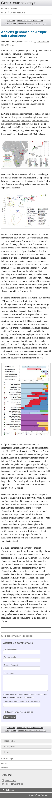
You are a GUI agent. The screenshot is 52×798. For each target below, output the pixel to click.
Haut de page (7, 759)
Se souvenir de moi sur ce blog (19, 712)
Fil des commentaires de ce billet (18, 636)
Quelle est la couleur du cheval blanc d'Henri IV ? (22, 702)
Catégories (9, 746)
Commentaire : (9, 673)
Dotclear (44, 795)
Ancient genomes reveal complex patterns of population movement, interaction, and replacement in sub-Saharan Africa (25, 120)
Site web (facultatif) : (11, 665)
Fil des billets (10, 780)
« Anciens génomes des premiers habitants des (25, 21)
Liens (7, 752)
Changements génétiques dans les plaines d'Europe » (25, 23)
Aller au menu (9, 8)
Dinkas (4, 344)
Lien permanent (43, 42)
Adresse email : (10, 657)
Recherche (9, 741)
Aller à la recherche (13, 13)
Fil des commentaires (14, 784)
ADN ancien (9, 45)
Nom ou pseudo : (10, 649)
